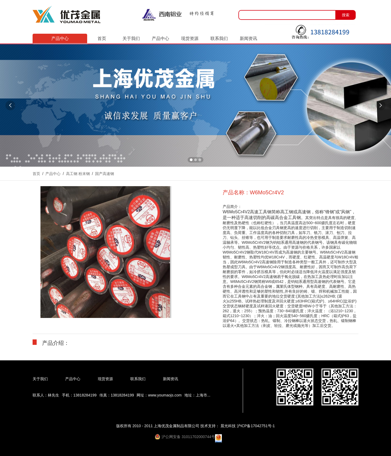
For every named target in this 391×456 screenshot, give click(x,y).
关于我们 (131, 38)
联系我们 (219, 38)
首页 (101, 38)
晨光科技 (228, 426)
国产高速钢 (104, 173)
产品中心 (160, 38)
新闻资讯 (248, 38)
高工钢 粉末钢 (78, 173)
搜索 (345, 15)
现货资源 (189, 38)
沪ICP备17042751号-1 (256, 426)
